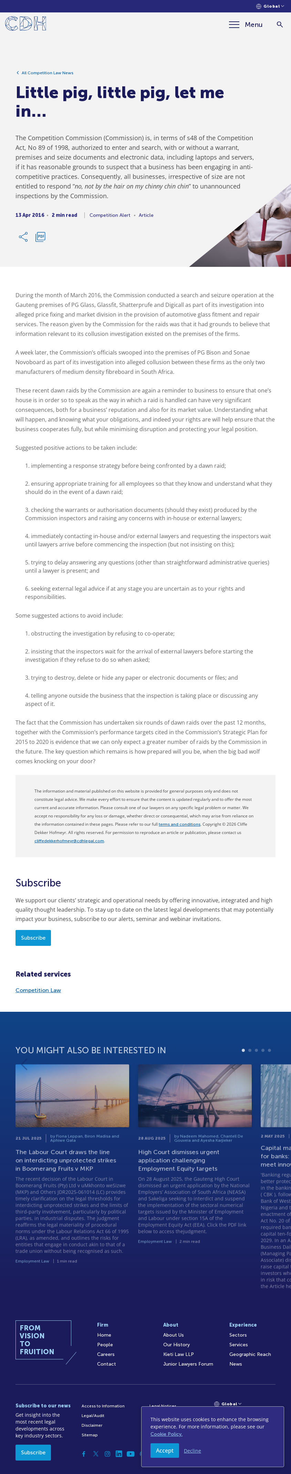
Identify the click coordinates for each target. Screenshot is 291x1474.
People (105, 1345)
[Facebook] (84, 1454)
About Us (173, 1335)
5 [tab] (269, 1067)
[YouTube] (130, 1454)
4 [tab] (262, 1067)
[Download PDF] (40, 239)
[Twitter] (95, 1454)
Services (238, 1345)
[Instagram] (107, 1454)
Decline (192, 1450)
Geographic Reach (250, 1354)
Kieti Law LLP (178, 1354)
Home (104, 1335)
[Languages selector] (270, 6)
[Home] (25, 24)
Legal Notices (162, 1406)
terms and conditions (179, 824)
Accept (165, 1450)
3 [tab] (256, 1067)
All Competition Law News (47, 75)
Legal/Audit (93, 1415)
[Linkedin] (119, 1454)
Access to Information (103, 1406)
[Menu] (246, 24)
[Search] (280, 25)
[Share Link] (23, 239)
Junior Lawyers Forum (188, 1364)
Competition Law (38, 990)
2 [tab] (249, 1067)
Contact (106, 1364)
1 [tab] (243, 1067)
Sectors (238, 1335)
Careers (106, 1354)
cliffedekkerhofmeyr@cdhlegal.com (69, 840)
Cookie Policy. (166, 1434)
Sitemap (90, 1435)
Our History (176, 1345)
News (235, 1364)
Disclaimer (92, 1425)
